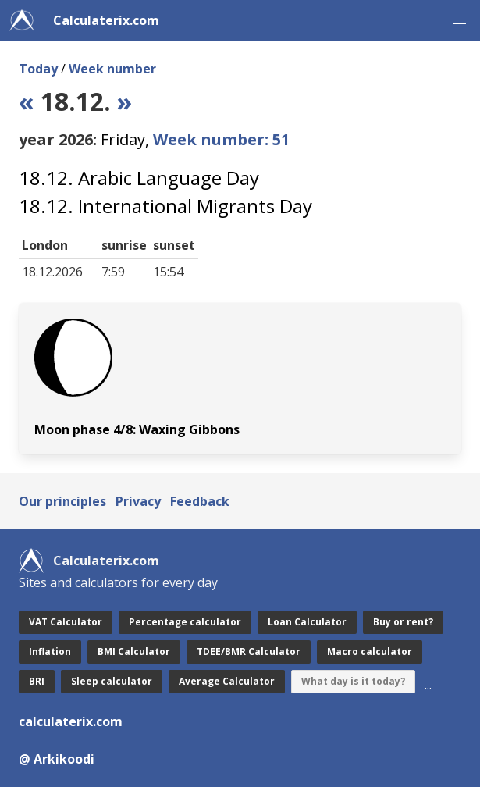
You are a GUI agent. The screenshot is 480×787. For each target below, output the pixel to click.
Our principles (62, 501)
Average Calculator (227, 681)
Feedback (199, 501)
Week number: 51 (221, 139)
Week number (112, 68)
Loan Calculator (307, 622)
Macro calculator (369, 651)
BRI (36, 681)
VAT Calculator (65, 622)
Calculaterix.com (106, 20)
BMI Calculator (134, 651)
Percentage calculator (185, 622)
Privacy (138, 501)
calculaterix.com (71, 721)
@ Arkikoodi (56, 758)
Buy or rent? (403, 622)
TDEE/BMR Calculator (248, 651)
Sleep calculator (111, 681)
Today (38, 68)
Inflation (50, 651)
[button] (459, 20)
